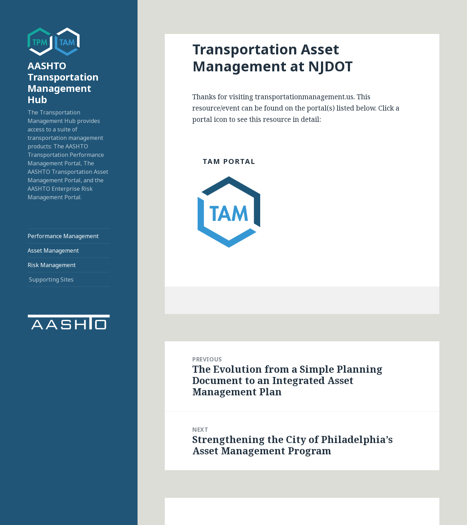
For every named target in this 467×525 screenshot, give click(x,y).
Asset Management (53, 250)
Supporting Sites (51, 279)
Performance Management (63, 236)
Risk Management (52, 265)
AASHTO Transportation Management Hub (63, 82)
